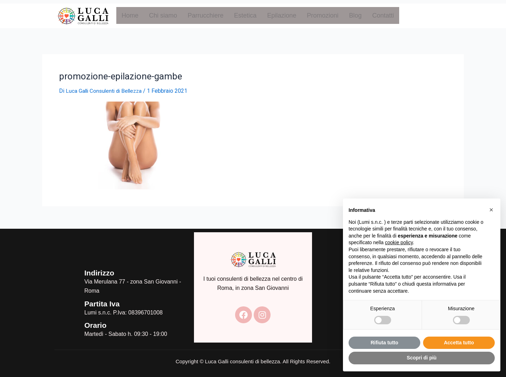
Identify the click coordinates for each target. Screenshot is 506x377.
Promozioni (322, 15)
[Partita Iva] (74, 308)
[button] (491, 209)
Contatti (383, 15)
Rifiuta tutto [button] (384, 342)
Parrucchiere (205, 15)
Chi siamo (163, 15)
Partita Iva (101, 303)
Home (130, 15)
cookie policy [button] (399, 242)
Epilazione (281, 15)
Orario (95, 325)
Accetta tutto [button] (459, 342)
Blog (355, 15)
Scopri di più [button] (422, 357)
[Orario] (74, 330)
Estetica (245, 15)
